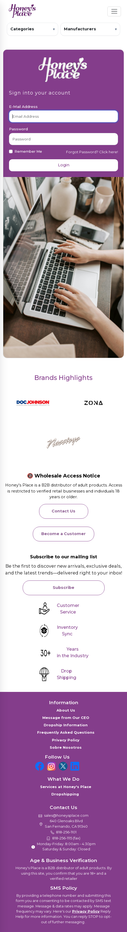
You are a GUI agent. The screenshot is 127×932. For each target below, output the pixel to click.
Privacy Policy (65, 740)
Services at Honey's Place (65, 786)
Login (63, 165)
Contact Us (63, 511)
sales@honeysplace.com (66, 815)
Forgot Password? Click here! (92, 152)
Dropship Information (66, 725)
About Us (66, 710)
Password (18, 129)
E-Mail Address (23, 106)
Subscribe (63, 587)
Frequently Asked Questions (65, 732)
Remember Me (28, 151)
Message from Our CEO (65, 717)
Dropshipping (65, 794)
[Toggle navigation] (114, 11)
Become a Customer (63, 533)
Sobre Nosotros (66, 747)
